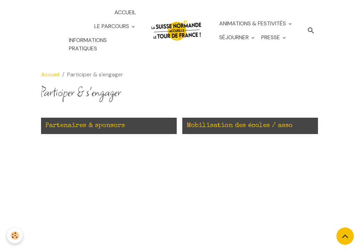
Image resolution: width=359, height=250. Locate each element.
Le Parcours (112, 26)
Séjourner (234, 37)
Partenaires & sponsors (85, 125)
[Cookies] (15, 235)
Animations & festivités (253, 23)
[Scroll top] (345, 236)
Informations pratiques (88, 44)
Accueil (125, 12)
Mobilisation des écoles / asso (239, 125)
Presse (271, 37)
